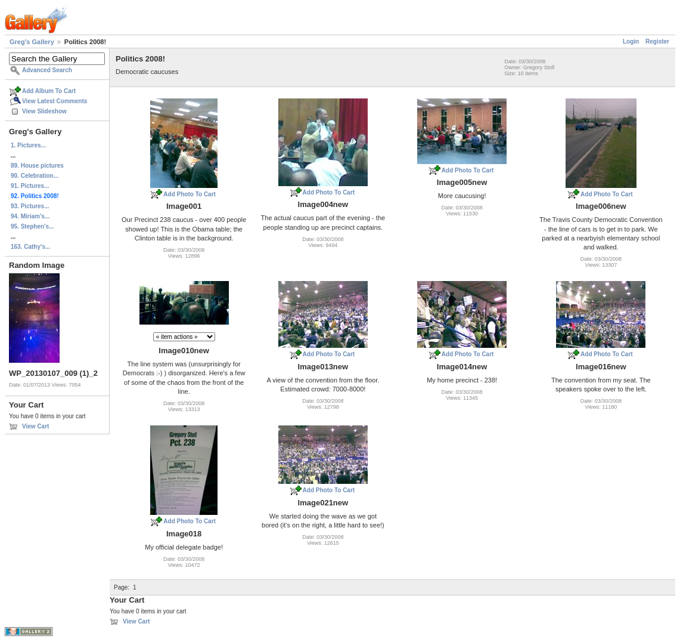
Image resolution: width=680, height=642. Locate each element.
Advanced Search (47, 70)
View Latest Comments (54, 101)
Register (657, 41)
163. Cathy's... (30, 246)
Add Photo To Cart (189, 194)
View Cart (35, 426)
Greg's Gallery (32, 41)
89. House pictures (37, 165)
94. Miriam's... (30, 216)
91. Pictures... (30, 186)
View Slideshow (44, 111)
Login (631, 41)
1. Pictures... (28, 145)
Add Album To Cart (49, 91)
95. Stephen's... (32, 226)
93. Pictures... (30, 206)
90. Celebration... (34, 175)
